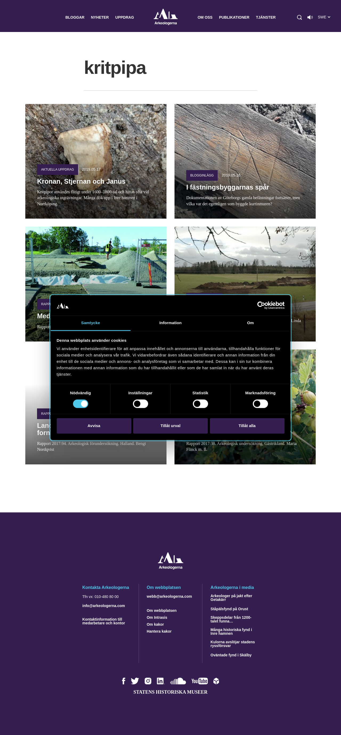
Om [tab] (250, 323)
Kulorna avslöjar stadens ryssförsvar (232, 644)
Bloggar (74, 17)
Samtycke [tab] (90, 323)
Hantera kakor (159, 631)
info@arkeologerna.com (103, 606)
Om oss (205, 17)
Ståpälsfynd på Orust (229, 609)
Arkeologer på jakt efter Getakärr (231, 597)
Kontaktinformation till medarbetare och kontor (103, 621)
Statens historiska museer (170, 692)
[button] (299, 17)
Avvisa (94, 426)
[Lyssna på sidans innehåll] (310, 17)
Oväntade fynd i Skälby (230, 655)
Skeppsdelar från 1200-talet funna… (230, 619)
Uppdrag (124, 17)
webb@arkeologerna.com (169, 596)
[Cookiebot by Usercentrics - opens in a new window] (261, 305)
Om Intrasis (157, 617)
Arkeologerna (166, 17)
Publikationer (234, 17)
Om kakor (155, 624)
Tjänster (266, 17)
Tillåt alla (247, 426)
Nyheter (100, 17)
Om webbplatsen (162, 610)
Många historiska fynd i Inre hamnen (231, 631)
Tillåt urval (171, 426)
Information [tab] (170, 323)
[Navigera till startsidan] (170, 568)
